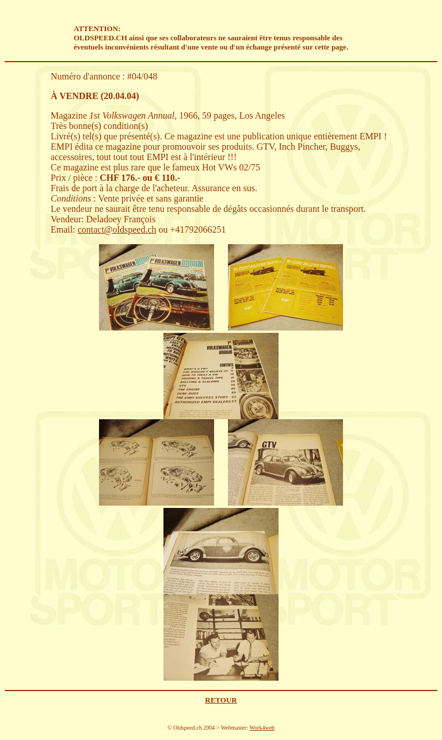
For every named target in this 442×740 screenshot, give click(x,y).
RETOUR (221, 700)
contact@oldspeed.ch (117, 229)
